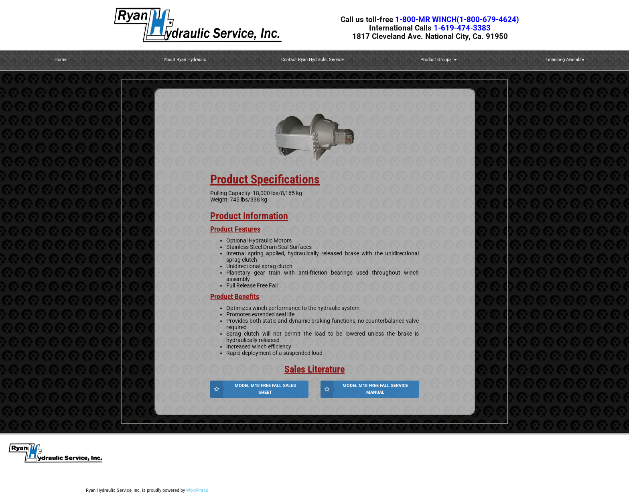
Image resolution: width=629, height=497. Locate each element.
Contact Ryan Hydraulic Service (312, 59)
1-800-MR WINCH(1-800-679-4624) (457, 19)
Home (61, 59)
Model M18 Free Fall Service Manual (375, 389)
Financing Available (565, 59)
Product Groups (438, 59)
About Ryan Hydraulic (185, 59)
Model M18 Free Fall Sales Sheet (265, 389)
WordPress (197, 490)
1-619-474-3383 (462, 28)
